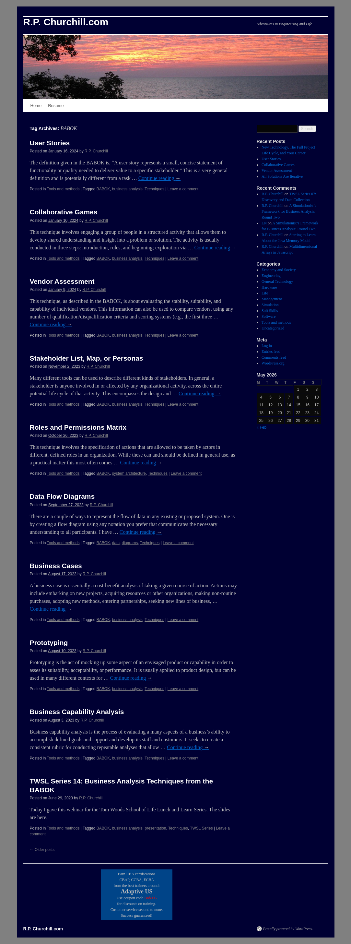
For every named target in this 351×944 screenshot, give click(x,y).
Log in (267, 345)
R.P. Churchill (96, 151)
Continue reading (159, 178)
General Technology (277, 281)
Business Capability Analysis (77, 711)
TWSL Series (201, 828)
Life (265, 293)
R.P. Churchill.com (66, 22)
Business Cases (56, 565)
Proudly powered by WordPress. (288, 928)
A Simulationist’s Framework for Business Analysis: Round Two (289, 211)
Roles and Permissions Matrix (78, 427)
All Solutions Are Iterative (282, 176)
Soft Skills (270, 310)
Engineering (271, 275)
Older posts (42, 849)
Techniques (154, 189)
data (116, 543)
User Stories (50, 143)
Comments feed (274, 357)
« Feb (262, 427)
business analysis (127, 189)
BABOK (103, 189)
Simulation (270, 305)
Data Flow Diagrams (62, 496)
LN (264, 223)
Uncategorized (273, 328)
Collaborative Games (64, 212)
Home (36, 105)
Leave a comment (183, 189)
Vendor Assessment (62, 281)
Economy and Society (279, 270)
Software (268, 316)
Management (272, 299)
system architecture (129, 473)
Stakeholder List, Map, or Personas (86, 358)
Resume (56, 105)
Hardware (269, 287)
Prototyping (49, 642)
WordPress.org (273, 363)
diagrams (130, 543)
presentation (155, 828)
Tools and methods (63, 189)
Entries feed (271, 351)
